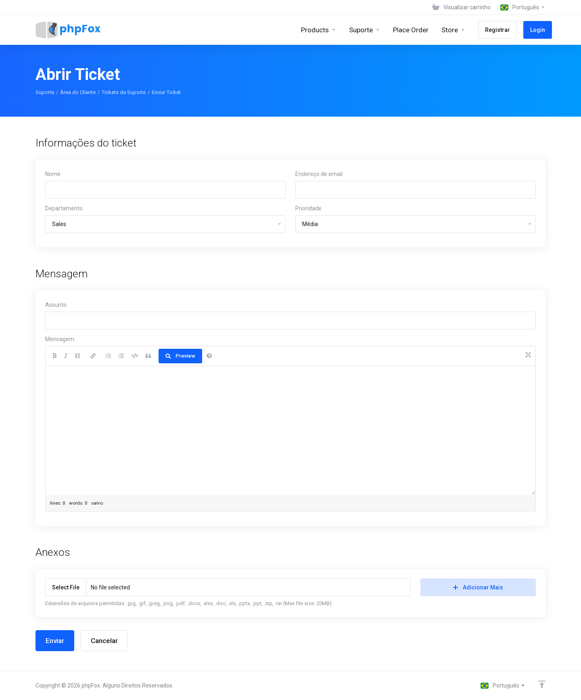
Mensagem (59, 339)
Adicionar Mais (478, 587)
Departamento (64, 208)
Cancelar (104, 641)
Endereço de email (319, 174)
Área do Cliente (78, 92)
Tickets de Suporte (124, 92)
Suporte (45, 92)
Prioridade (308, 208)
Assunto (56, 305)
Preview (180, 356)
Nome (53, 174)
